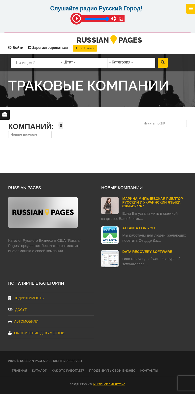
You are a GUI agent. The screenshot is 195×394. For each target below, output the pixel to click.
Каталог (39, 370)
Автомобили (23, 321)
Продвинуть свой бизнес (112, 370)
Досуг (17, 310)
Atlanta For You (138, 228)
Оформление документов (36, 333)
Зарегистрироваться (48, 48)
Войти (15, 48)
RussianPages (109, 40)
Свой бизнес (84, 48)
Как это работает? (68, 370)
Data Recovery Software (147, 252)
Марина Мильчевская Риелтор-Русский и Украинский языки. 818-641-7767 (153, 202)
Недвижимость (26, 298)
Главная (19, 370)
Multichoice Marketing (109, 384)
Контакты (149, 370)
